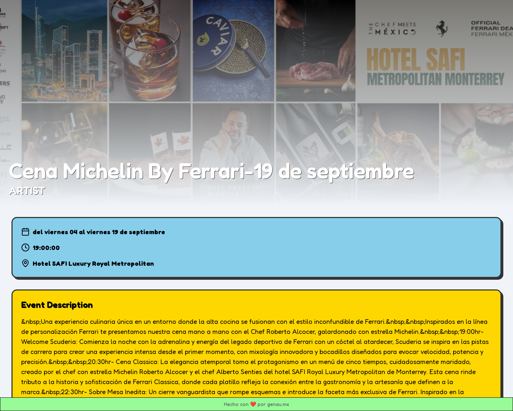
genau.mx (278, 404)
